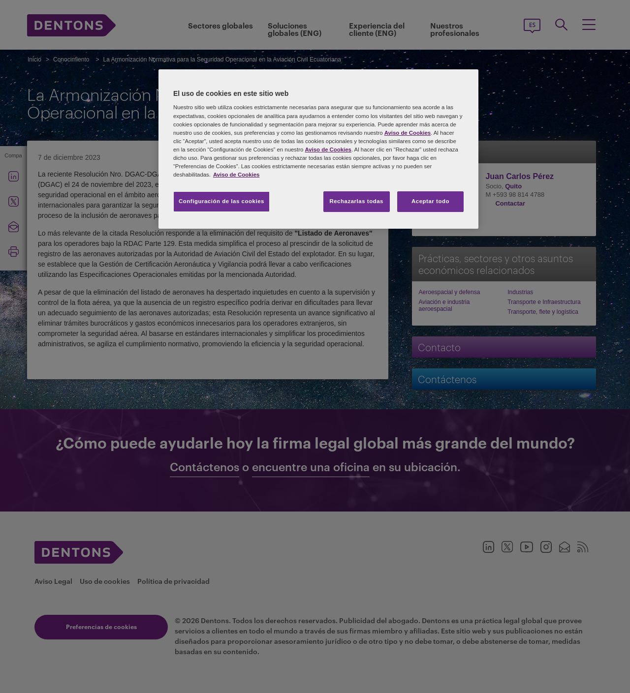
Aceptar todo (430, 201)
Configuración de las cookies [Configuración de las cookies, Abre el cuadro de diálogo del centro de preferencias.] (221, 201)
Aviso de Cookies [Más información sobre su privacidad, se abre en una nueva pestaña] (236, 175)
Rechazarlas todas (356, 201)
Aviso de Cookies (407, 133)
